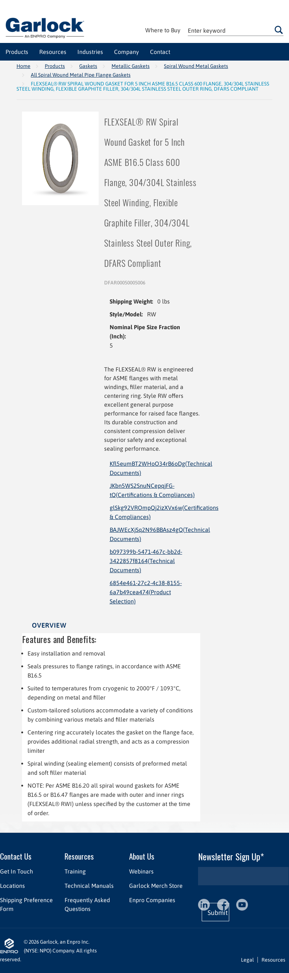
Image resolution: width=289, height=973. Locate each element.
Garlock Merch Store (156, 885)
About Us (141, 856)
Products (55, 66)
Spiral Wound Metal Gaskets (196, 66)
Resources (79, 856)
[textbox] (235, 30)
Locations (12, 885)
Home (23, 66)
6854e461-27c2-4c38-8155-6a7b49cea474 (146, 592)
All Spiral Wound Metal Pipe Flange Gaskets (81, 75)
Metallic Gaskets (130, 66)
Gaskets (88, 66)
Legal (247, 960)
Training (75, 871)
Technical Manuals (89, 885)
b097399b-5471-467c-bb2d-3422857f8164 (146, 560)
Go (278, 30)
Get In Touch (16, 871)
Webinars (141, 871)
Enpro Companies (152, 900)
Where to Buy (162, 30)
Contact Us (16, 856)
